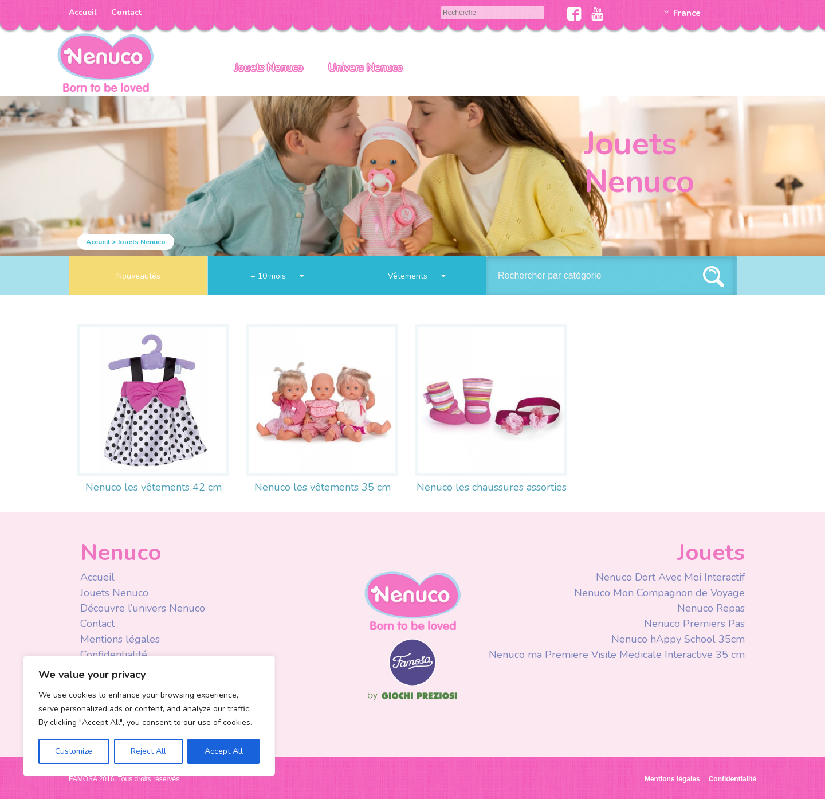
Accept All (224, 751)
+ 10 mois (277, 276)
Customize (73, 751)
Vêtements (417, 276)
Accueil (83, 12)
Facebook (574, 14)
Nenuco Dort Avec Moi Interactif (670, 577)
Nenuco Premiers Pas (694, 623)
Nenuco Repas (711, 608)
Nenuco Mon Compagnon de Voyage (659, 593)
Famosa (412, 683)
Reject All (148, 751)
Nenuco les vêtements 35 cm (322, 487)
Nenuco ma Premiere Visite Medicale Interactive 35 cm (617, 654)
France (687, 13)
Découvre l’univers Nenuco (142, 608)
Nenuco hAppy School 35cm (678, 639)
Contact (126, 12)
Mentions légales (120, 639)
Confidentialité (113, 654)
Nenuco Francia (105, 62)
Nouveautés (138, 276)
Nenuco (412, 600)
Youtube (597, 14)
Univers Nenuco (365, 68)
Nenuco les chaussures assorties (492, 487)
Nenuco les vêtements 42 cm (153, 487)
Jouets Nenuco (269, 68)
